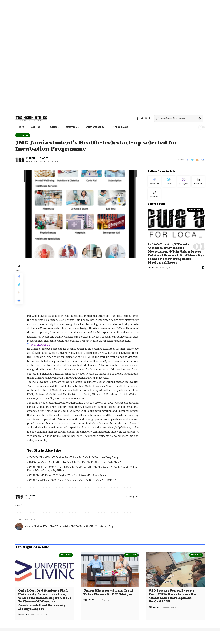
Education (23, 135)
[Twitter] (142, 118)
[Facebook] (137, 118)
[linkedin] (150, 118)
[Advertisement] (91, 58)
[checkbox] (154, 615)
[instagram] (146, 118)
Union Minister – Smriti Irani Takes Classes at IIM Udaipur (108, 547)
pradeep (31, 450)
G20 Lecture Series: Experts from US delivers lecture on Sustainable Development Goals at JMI (172, 550)
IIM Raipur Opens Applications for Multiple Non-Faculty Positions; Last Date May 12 (75, 416)
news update (195, 211)
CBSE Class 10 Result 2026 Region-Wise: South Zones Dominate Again (67, 429)
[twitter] (137, 451)
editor (32, 158)
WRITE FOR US (40, 299)
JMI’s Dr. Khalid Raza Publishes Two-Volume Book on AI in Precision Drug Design (74, 412)
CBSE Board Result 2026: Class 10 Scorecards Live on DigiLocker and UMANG (72, 435)
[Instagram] (183, 181)
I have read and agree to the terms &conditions (178, 615)
